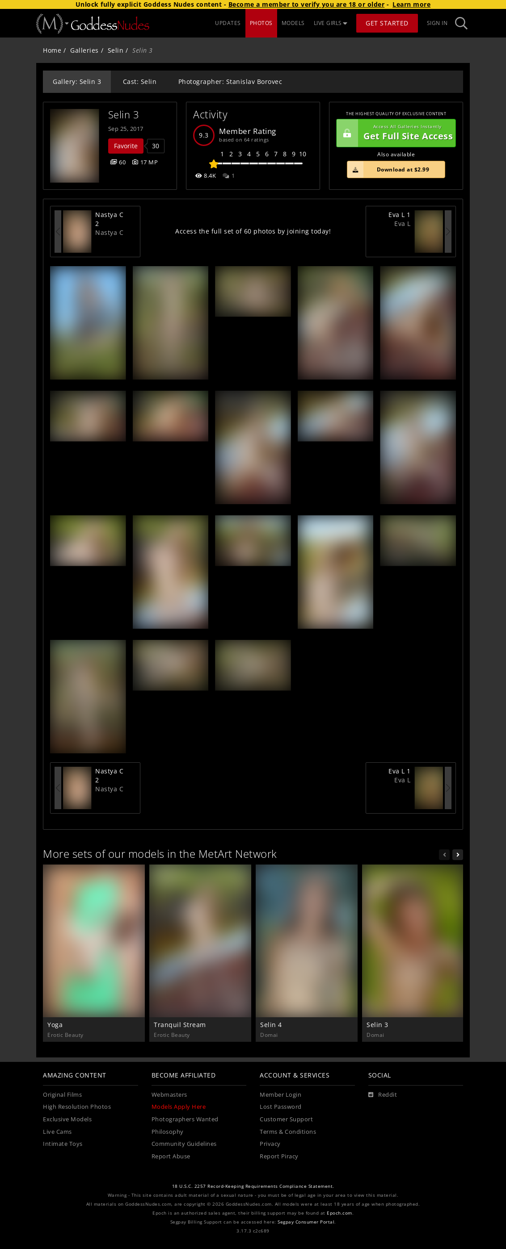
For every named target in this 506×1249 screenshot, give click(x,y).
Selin (116, 50)
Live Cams (57, 1132)
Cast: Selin (140, 81)
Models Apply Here (179, 1107)
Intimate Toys (63, 1144)
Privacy (270, 1144)
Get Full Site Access (395, 133)
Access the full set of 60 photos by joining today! (253, 231)
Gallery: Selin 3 (77, 81)
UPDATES (228, 23)
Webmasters (169, 1095)
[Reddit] (382, 1095)
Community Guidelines (184, 1144)
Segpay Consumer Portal (306, 1222)
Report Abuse (171, 1156)
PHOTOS (261, 23)
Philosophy (168, 1132)
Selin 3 (123, 114)
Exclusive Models (67, 1119)
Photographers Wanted (185, 1119)
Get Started (387, 23)
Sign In (437, 23)
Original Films (62, 1095)
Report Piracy (279, 1156)
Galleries (84, 50)
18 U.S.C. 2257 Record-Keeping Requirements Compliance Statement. (253, 1186)
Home (52, 50)
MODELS (293, 23)
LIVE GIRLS (331, 23)
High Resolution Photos (77, 1107)
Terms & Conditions (288, 1132)
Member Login (280, 1095)
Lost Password (281, 1107)
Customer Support (286, 1119)
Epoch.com (339, 1213)
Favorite (126, 146)
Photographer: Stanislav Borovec (230, 81)
